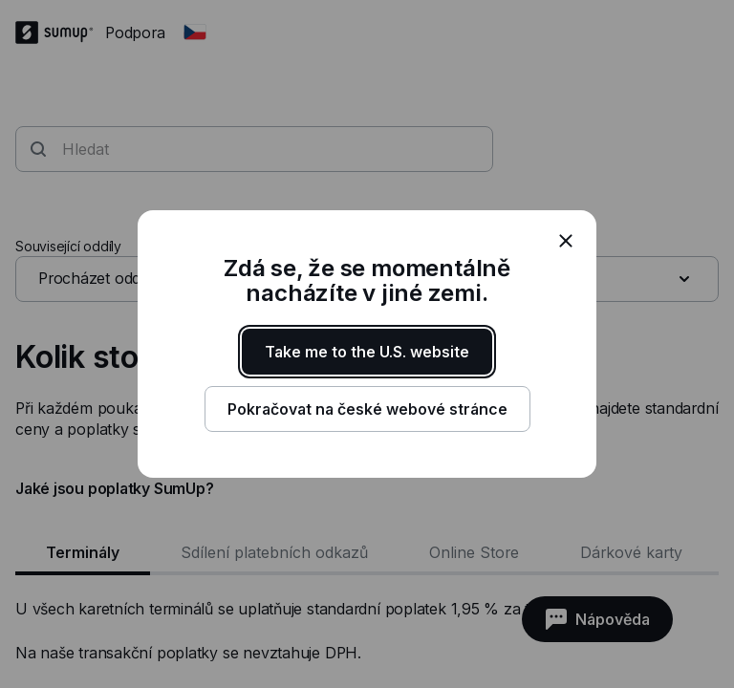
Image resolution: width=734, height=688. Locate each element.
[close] (566, 241)
